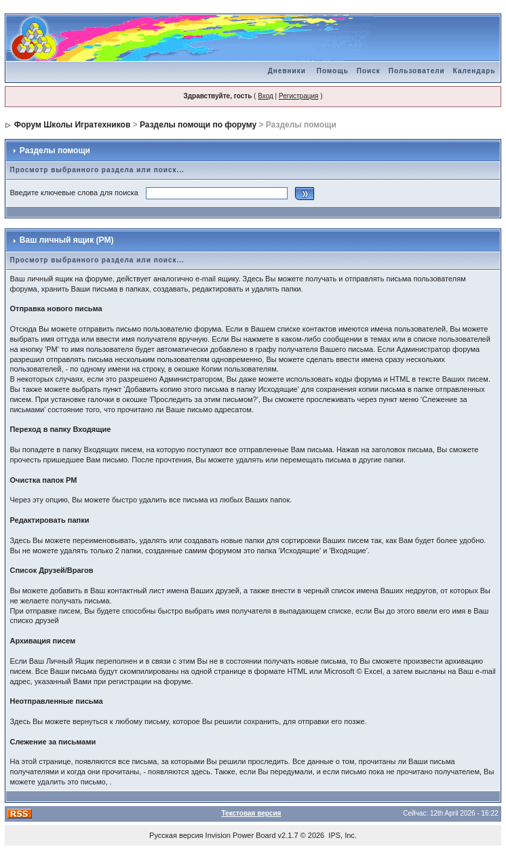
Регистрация (298, 96)
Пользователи (417, 71)
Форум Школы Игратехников (72, 124)
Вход (265, 96)
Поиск (369, 71)
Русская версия (176, 835)
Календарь (474, 71)
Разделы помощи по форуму (198, 124)
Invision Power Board (241, 835)
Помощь (333, 71)
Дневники (287, 71)
